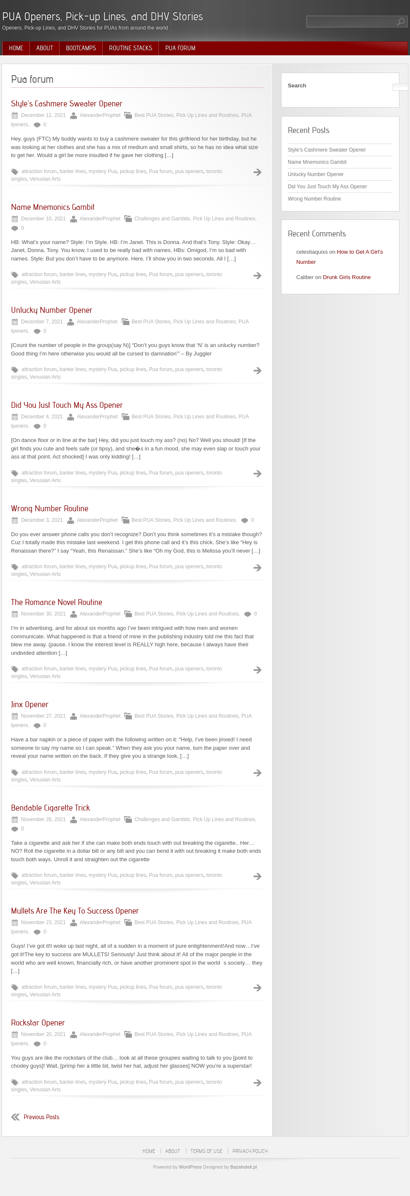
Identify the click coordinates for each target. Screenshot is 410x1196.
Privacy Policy (250, 1151)
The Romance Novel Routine (56, 602)
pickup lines (133, 171)
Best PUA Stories (153, 115)
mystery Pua (103, 171)
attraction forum (39, 171)
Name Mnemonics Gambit (53, 207)
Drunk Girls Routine (347, 277)
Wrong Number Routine (49, 508)
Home (16, 48)
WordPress (190, 1166)
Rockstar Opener (38, 1022)
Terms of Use (206, 1151)
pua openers (189, 171)
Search (297, 85)
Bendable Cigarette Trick (50, 808)
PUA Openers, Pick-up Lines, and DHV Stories (102, 16)
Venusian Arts (45, 179)
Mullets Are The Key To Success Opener (75, 911)
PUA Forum (180, 48)
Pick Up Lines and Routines (207, 115)
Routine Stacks (130, 48)
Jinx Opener (30, 704)
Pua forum (160, 171)
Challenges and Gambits (162, 219)
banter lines (73, 171)
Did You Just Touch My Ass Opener (67, 405)
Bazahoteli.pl (243, 1166)
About (44, 48)
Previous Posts (41, 1117)
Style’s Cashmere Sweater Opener (67, 103)
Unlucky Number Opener (52, 310)
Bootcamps (81, 48)
